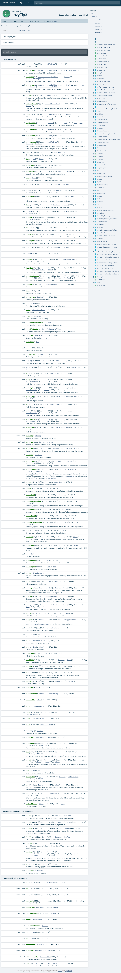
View (98, 282)
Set (98, 204)
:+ (97, 42)
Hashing (100, 114)
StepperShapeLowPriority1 (107, 244)
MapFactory (101, 173)
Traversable (45, 957)
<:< (50, 712)
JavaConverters (102, 151)
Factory (100, 111)
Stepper (100, 238)
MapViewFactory (102, 185)
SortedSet (100, 227)
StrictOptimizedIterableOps (107, 254)
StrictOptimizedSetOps (105, 268)
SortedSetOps (102, 233)
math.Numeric (59, 482)
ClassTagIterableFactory (106, 93)
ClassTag (59, 681)
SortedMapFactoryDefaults (107, 219)
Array (50, 123)
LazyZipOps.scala (24, 30)
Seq (98, 190)
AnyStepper (101, 70)
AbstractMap (101, 53)
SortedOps (100, 224)
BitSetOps (100, 78)
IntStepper (101, 125)
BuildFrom (100, 84)
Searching (100, 187)
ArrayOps (100, 73)
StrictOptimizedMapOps (105, 260)
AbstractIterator (103, 50)
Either (71, 469)
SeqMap (99, 196)
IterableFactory (103, 131)
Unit (62, 253)
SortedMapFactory (103, 216)
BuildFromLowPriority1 (105, 87)
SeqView (100, 202)
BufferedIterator (103, 81)
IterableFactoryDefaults (106, 134)
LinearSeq (100, 162)
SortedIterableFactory (105, 210)
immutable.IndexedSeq (48, 694)
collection (19, 11)
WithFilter (101, 285)
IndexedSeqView (102, 122)
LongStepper (101, 168)
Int (65, 123)
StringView (101, 279)
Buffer (45, 687)
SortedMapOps (102, 221)
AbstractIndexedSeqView (106, 44)
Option (28, 106)
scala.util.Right (53, 478)
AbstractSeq (101, 59)
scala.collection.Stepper (41, 624)
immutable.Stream (42, 951)
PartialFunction (47, 95)
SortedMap (100, 213)
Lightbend (68, 971)
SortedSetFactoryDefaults (107, 230)
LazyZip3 (100, 156)
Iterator (100, 148)
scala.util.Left (71, 476)
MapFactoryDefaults (104, 176)
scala (13, 11)
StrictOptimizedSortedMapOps (108, 271)
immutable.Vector (42, 737)
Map (98, 170)
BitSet (99, 76)
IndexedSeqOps (102, 119)
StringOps (100, 277)
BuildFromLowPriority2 (105, 90)
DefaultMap (101, 98)
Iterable (100, 128)
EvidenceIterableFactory (106, 104)
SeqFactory (101, 193)
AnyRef (55, 21)
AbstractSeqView (103, 61)
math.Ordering (56, 373)
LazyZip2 (100, 153)
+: (97, 39)
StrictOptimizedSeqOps (105, 265)
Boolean (29, 144)
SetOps (99, 207)
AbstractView (102, 67)
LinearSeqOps (102, 165)
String (67, 77)
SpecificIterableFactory (106, 236)
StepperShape (102, 241)
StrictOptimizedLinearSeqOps (108, 257)
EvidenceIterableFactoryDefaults (106, 109)
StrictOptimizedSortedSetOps (108, 274)
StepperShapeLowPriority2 (107, 247)
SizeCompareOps (39, 573)
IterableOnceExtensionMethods (108, 139)
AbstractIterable (103, 47)
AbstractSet (101, 64)
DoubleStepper (102, 101)
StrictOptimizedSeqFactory (107, 263)
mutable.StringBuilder (48, 70)
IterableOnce (102, 136)
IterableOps (101, 145)
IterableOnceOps (103, 142)
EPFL (60, 971)
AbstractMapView (103, 56)
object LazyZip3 (79, 15)
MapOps (99, 179)
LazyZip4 (100, 159)
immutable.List (39, 706)
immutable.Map (69, 259)
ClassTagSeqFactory (104, 95)
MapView (100, 182)
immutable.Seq (38, 718)
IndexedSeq (101, 117)
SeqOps (99, 199)
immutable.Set (46, 725)
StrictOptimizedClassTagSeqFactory (106, 252)
